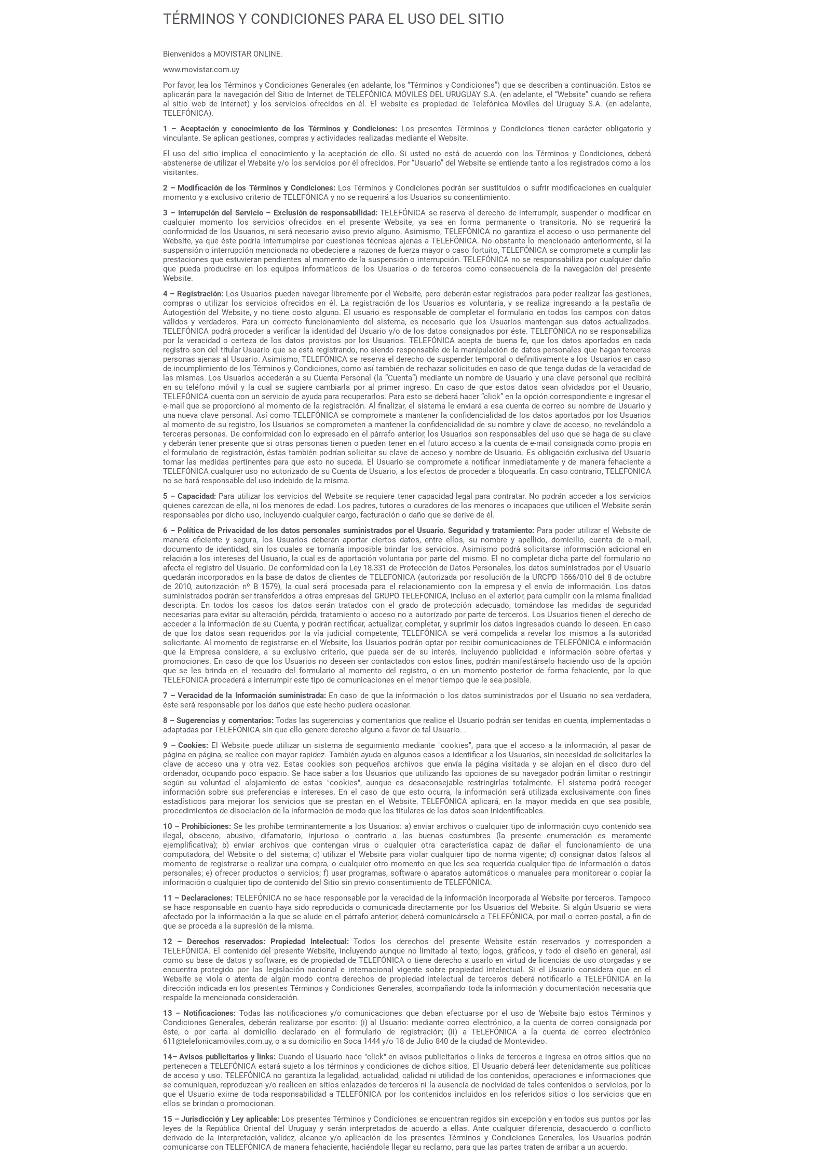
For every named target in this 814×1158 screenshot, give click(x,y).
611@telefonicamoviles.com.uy (217, 1041)
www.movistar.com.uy (201, 69)
